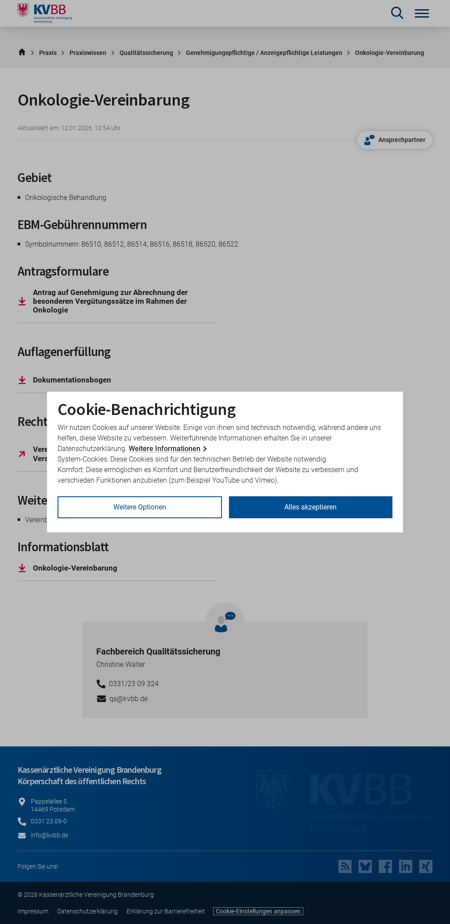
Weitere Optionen (139, 507)
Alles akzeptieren (310, 507)
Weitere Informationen (164, 448)
